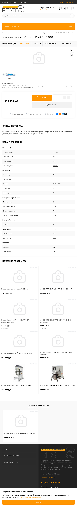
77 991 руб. (58, 326)
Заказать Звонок (45, 10)
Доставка (23, 2)
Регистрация (69, 2)
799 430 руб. (9, 437)
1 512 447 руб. (19, 294)
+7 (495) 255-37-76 (47, 8)
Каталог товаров (38, 26)
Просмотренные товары (38, 406)
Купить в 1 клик (52, 105)
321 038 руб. (19, 391)
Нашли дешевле (16, 114)
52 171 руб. (19, 326)
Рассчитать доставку (34, 114)
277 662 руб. (58, 391)
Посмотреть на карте (48, 477)
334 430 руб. (58, 359)
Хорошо (38, 502)
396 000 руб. (58, 294)
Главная (5, 2)
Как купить (13, 2)
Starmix (55, 166)
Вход (61, 2)
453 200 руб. (19, 359)
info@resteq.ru (52, 487)
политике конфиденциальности (31, 497)
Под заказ (48, 114)
